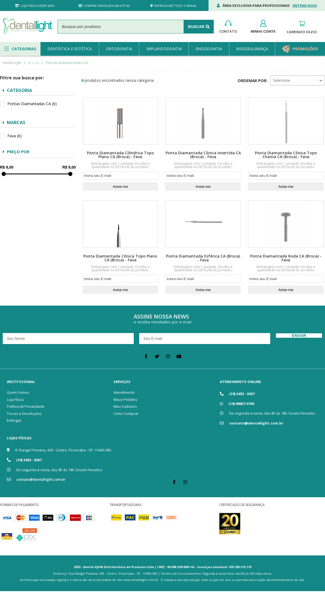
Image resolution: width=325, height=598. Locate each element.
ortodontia (119, 48)
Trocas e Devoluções (24, 413)
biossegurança (252, 48)
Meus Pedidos (125, 399)
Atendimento (124, 392)
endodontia (209, 48)
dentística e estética (69, 48)
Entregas (14, 420)
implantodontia (164, 48)
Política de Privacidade (25, 406)
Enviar (299, 335)
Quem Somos (18, 392)
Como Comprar (125, 413)
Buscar (196, 26)
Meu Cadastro (125, 406)
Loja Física (15, 399)
